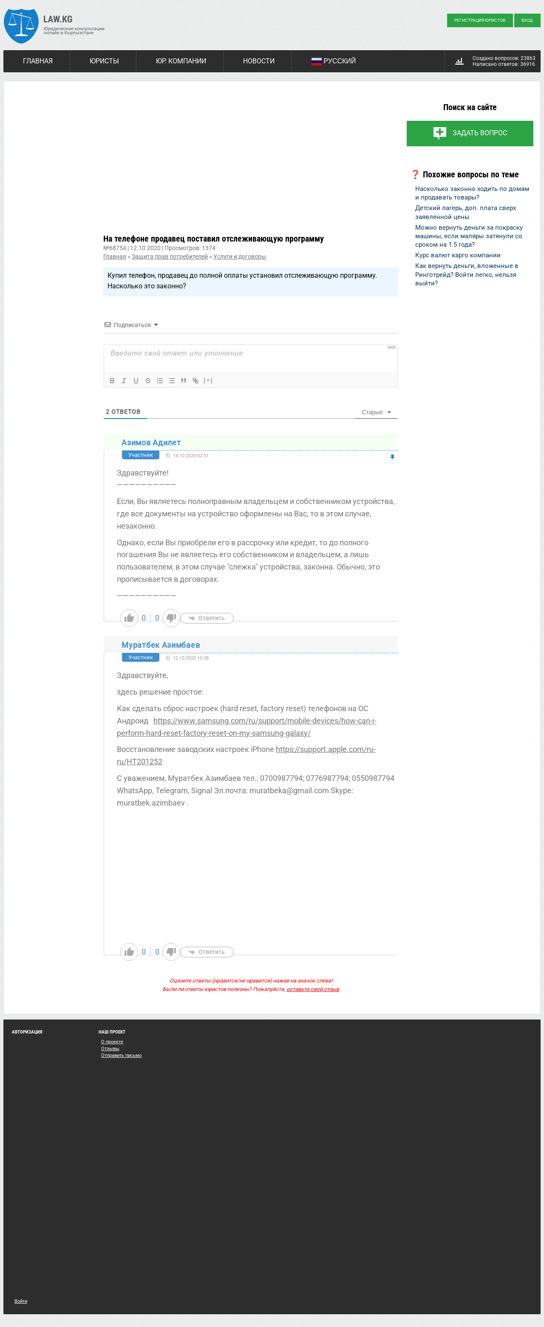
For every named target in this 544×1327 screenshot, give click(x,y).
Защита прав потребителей (170, 256)
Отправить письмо (121, 1055)
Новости (259, 61)
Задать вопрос (480, 133)
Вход (527, 20)
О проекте (112, 1042)
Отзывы (110, 1048)
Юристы (104, 61)
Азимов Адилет (151, 442)
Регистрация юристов (479, 20)
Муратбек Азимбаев (161, 645)
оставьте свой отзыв (312, 989)
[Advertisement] (251, 164)
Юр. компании (181, 61)
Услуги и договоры (239, 256)
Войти (20, 1301)
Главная (38, 61)
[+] (208, 380)
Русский (334, 62)
